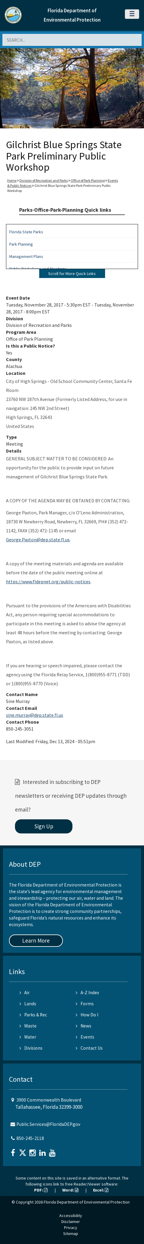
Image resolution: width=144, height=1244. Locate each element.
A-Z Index (87, 992)
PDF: (41, 1190)
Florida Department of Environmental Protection (87, 1202)
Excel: (100, 1190)
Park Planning (21, 244)
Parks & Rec (33, 1015)
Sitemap (70, 1233)
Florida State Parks (26, 232)
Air (24, 992)
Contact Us (89, 1048)
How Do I (87, 1015)
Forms (85, 1003)
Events (85, 1037)
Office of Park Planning (88, 180)
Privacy (70, 1227)
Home (11, 180)
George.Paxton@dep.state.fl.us (38, 540)
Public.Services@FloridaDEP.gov (48, 1124)
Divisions (31, 1048)
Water (27, 1037)
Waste (28, 1026)
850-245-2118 (30, 1138)
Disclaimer (70, 1221)
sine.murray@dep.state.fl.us (34, 715)
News (83, 1026)
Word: (70, 1190)
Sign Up (43, 826)
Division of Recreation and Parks (43, 180)
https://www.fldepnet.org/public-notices (48, 582)
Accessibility (70, 1215)
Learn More (36, 940)
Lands (27, 1003)
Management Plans (26, 256)
